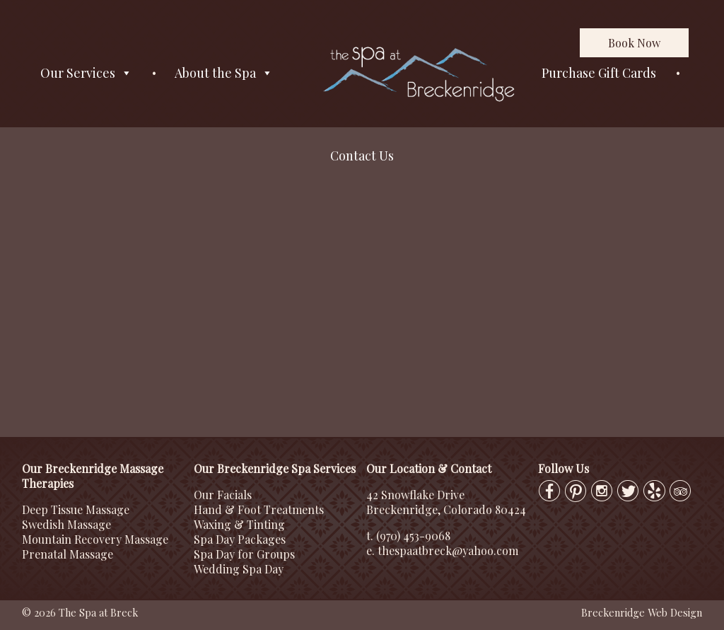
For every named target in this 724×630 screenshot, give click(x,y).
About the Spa (224, 73)
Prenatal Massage (67, 554)
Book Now (634, 42)
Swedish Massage (66, 524)
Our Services (86, 73)
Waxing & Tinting (239, 524)
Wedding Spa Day (239, 568)
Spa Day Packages (240, 539)
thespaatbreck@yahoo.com (448, 550)
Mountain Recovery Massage (95, 539)
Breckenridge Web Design (641, 612)
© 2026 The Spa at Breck (80, 612)
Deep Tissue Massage (75, 509)
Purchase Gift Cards (599, 72)
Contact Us (362, 155)
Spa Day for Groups (244, 554)
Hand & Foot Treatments (259, 509)
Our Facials (223, 494)
